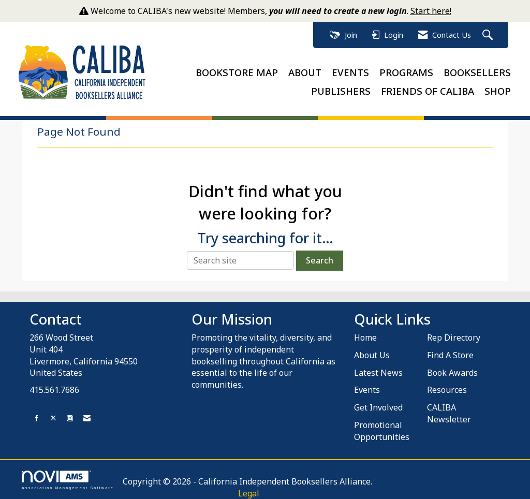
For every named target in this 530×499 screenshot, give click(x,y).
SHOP (497, 90)
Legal (246, 492)
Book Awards (452, 372)
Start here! (430, 11)
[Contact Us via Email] (87, 418)
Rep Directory (453, 337)
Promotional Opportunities (381, 431)
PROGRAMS (406, 72)
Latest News (378, 372)
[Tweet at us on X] (53, 418)
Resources (447, 389)
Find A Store (450, 354)
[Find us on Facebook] (37, 418)
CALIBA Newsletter (449, 413)
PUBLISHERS (341, 90)
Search (319, 260)
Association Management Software (68, 479)
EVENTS (350, 72)
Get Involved (378, 407)
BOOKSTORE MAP (237, 72)
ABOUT (304, 72)
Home (365, 337)
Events (367, 389)
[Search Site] (488, 35)
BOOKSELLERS (477, 72)
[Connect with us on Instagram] (70, 418)
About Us (372, 354)
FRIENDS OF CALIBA (427, 90)
